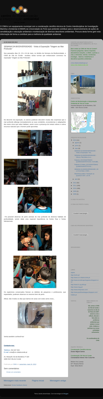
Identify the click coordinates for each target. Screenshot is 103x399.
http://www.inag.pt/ (77, 287)
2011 (75, 185)
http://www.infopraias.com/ (79, 289)
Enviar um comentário (14, 372)
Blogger (65, 393)
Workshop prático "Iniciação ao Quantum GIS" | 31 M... (84, 174)
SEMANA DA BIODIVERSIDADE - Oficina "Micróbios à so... (85, 156)
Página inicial (38, 380)
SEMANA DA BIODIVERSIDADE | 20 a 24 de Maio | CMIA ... (86, 170)
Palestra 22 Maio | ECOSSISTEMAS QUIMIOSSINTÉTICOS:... (86, 165)
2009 (75, 191)
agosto (77, 142)
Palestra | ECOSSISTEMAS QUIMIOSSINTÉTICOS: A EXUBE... (86, 161)
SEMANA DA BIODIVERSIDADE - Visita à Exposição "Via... (85, 151)
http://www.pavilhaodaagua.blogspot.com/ (84, 292)
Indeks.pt (74, 295)
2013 (75, 140)
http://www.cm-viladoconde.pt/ (80, 277)
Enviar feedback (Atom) (19, 385)
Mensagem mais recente (15, 380)
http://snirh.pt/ (75, 275)
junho (77, 145)
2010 (75, 188)
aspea (73, 272)
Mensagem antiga (58, 380)
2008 (75, 194)
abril (76, 179)
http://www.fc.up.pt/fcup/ (78, 284)
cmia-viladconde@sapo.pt (79, 63)
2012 (75, 183)
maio (76, 148)
